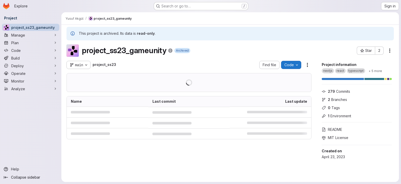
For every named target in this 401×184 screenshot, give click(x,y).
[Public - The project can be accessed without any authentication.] (170, 51)
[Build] (30, 58)
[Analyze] (30, 88)
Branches (334, 99)
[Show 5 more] (375, 71)
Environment (336, 116)
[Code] (30, 50)
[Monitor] (30, 81)
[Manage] (30, 35)
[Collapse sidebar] (30, 177)
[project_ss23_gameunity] (30, 27)
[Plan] (30, 42)
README (332, 129)
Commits (336, 91)
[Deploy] (30, 65)
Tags (331, 108)
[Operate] (30, 73)
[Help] (30, 169)
